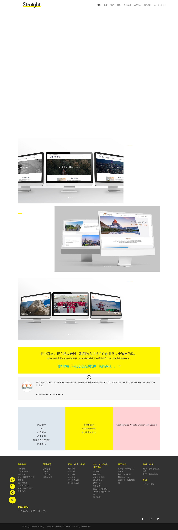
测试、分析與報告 (100, 488)
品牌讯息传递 (23, 471)
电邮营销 (71, 477)
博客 (119, 5)
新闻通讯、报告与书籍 (126, 481)
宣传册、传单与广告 (126, 468)
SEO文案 (71, 474)
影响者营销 (97, 480)
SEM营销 (96, 474)
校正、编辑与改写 (150, 474)
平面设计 (121, 471)
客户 (112, 5)
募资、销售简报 (124, 474)
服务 (98, 5)
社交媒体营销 (98, 477)
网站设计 (71, 468)
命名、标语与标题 (25, 488)
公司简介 (21, 474)
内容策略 (21, 468)
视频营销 (71, 471)
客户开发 (96, 483)
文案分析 (21, 491)
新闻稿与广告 (123, 477)
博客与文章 (47, 477)
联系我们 (147, 5)
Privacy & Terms (63, 526)
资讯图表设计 (73, 483)
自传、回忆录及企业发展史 (26, 478)
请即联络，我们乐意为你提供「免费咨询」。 (87, 366)
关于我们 (127, 5)
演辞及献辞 (22, 482)
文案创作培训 (148, 484)
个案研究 (46, 474)
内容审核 (96, 497)
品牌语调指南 (23, 485)
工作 (105, 5)
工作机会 (137, 5)
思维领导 (46, 468)
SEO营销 (96, 471)
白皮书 (45, 471)
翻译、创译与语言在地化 (151, 470)
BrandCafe (85, 526)
